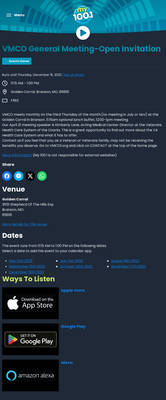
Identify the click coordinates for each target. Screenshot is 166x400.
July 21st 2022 (71, 260)
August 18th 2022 (125, 260)
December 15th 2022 (26, 272)
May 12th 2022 (20, 260)
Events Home (19, 61)
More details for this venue (24, 224)
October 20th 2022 (76, 266)
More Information (17, 155)
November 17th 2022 (128, 266)
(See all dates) (73, 75)
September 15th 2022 (27, 266)
